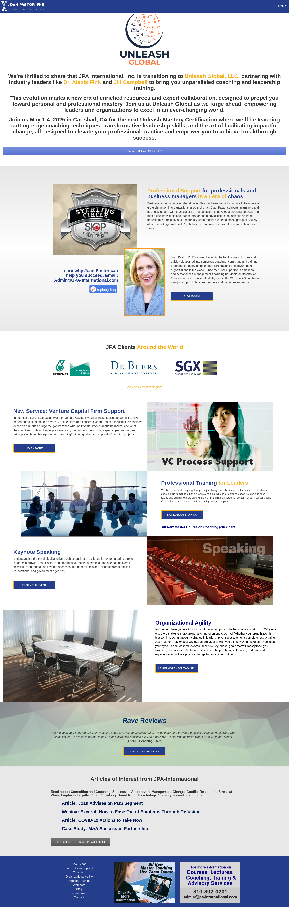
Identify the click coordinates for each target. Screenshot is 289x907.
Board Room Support (79, 868)
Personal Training (79, 880)
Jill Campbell (131, 82)
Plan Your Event (34, 585)
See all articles (63, 841)
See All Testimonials (144, 751)
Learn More (34, 448)
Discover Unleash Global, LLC (144, 151)
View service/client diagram (144, 387)
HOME (282, 6)
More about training (182, 514)
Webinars (79, 885)
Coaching (79, 872)
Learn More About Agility (176, 668)
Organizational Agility (79, 876)
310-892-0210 (192, 296)
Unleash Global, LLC (211, 76)
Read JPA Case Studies (92, 841)
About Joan (79, 864)
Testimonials (79, 893)
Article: (102, 803)
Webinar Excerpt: (130, 811)
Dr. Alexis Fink (82, 82)
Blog (79, 889)
